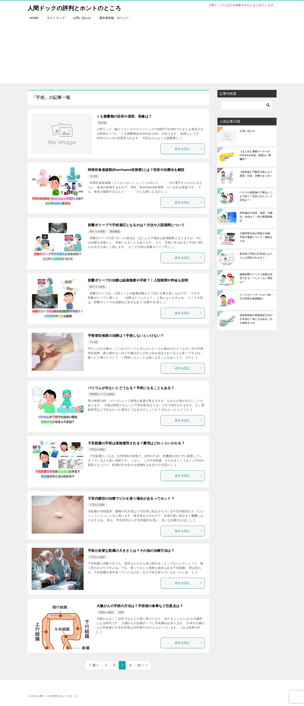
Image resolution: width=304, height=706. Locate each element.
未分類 (102, 122)
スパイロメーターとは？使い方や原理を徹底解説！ (256, 296)
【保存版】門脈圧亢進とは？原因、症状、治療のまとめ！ (256, 173)
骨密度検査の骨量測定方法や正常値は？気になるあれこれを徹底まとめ (256, 319)
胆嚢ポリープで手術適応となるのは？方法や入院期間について (136, 225)
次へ (140, 665)
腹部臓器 (115, 231)
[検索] (247, 105)
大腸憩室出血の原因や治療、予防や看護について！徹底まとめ (256, 237)
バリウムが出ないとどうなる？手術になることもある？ (131, 388)
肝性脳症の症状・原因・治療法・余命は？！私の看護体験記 (256, 216)
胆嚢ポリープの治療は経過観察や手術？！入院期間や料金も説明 (138, 280)
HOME (34, 18)
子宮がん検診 (97, 449)
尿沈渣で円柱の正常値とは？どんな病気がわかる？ (256, 255)
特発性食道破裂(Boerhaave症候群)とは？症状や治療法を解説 (136, 170)
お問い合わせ (82, 18)
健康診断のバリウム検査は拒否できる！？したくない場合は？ (256, 278)
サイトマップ (56, 18)
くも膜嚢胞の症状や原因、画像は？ (124, 116)
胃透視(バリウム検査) (102, 394)
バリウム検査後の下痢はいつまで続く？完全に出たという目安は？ (256, 196)
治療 (121, 612)
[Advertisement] (152, 54)
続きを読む (188, 148)
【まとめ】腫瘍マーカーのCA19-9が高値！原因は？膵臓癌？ (255, 155)
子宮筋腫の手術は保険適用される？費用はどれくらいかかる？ (136, 443)
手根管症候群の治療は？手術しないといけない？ (126, 335)
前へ (95, 665)
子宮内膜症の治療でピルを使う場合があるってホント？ (131, 498)
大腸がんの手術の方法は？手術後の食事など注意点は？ (139, 606)
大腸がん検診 (106, 612)
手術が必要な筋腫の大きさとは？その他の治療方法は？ (131, 550)
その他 (93, 176)
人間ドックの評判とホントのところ (79, 7)
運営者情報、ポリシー (114, 18)
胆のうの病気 (97, 231)
